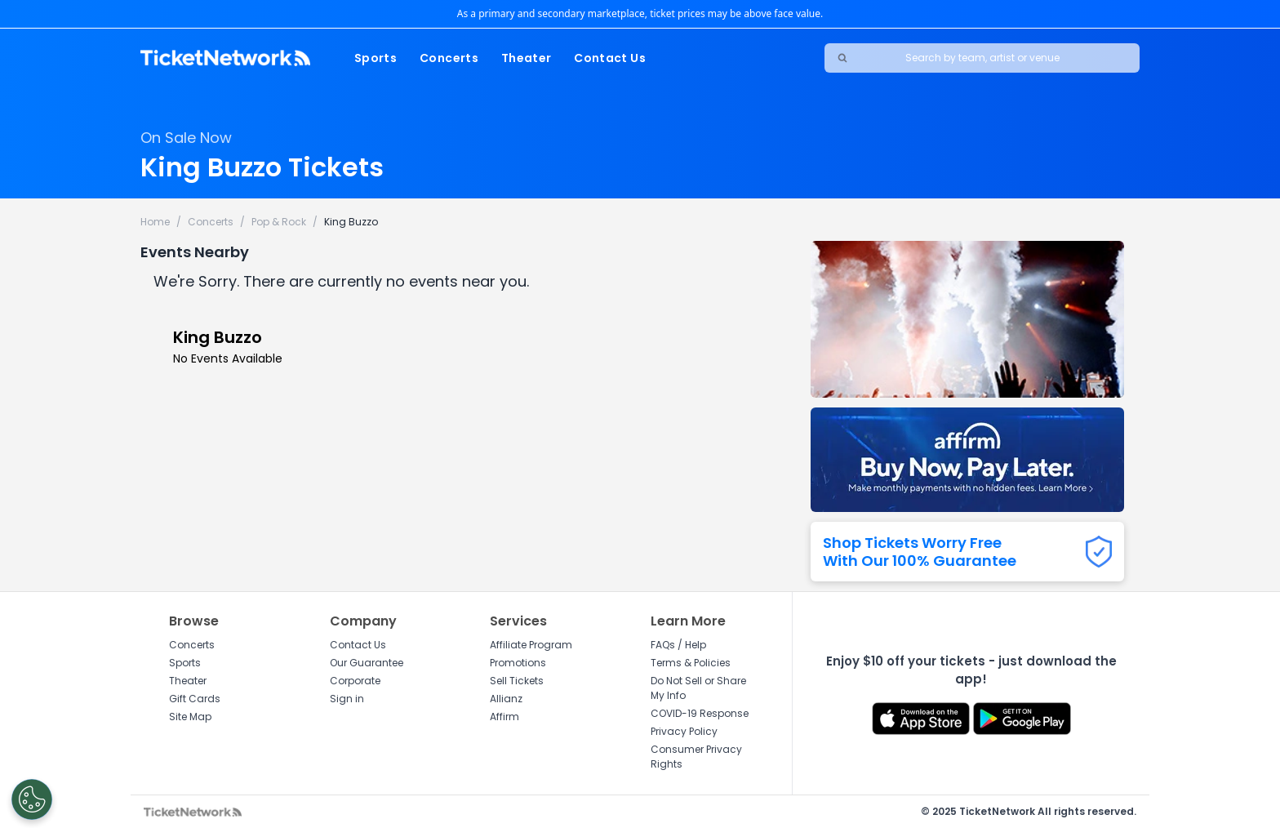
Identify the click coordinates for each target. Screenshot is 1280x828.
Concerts (449, 58)
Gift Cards (194, 699)
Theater (526, 58)
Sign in (347, 699)
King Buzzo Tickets (262, 167)
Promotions (518, 663)
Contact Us (610, 58)
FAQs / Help (678, 645)
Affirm (504, 716)
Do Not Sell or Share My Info (698, 688)
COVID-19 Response (700, 713)
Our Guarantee (366, 663)
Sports (375, 58)
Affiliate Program (531, 645)
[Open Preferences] (29, 799)
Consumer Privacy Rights (696, 756)
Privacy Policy (684, 731)
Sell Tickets (517, 681)
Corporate (355, 681)
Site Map (190, 716)
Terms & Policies (691, 663)
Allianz (506, 699)
